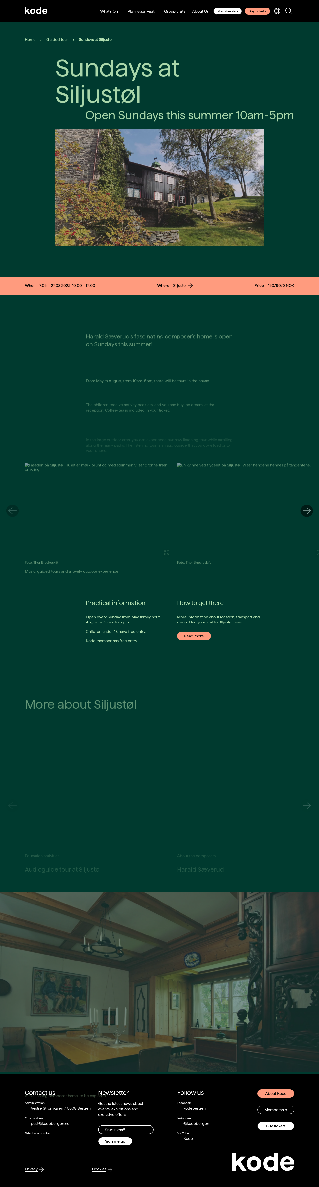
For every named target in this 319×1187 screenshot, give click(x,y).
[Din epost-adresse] (125, 1129)
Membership (227, 11)
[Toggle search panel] (288, 11)
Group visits (174, 11)
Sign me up (115, 1141)
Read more (194, 636)
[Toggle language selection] (277, 11)
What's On (109, 11)
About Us (200, 11)
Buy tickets (257, 11)
